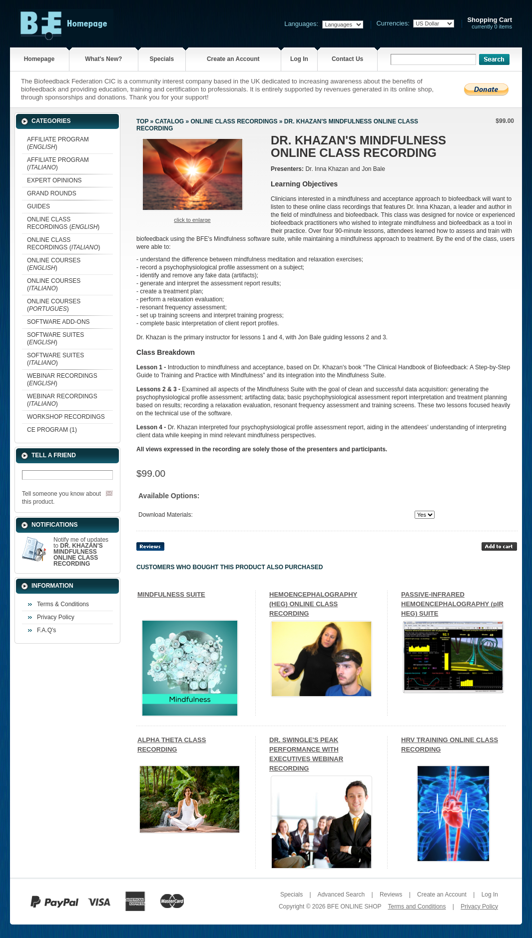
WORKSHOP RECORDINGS (66, 416)
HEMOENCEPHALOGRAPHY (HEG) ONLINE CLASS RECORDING (313, 604)
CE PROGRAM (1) (52, 429)
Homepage (39, 58)
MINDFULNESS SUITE (171, 594)
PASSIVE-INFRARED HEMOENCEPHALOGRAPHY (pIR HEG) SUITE (452, 604)
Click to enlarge (192, 220)
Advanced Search (341, 894)
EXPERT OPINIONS (54, 180)
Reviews (391, 894)
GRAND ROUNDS (51, 193)
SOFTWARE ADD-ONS (58, 321)
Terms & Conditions (63, 604)
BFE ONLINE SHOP (354, 906)
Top (142, 121)
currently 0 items (489, 23)
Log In (299, 58)
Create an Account (233, 58)
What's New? (103, 58)
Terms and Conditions (417, 906)
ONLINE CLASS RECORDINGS (233, 121)
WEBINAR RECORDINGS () (62, 379)
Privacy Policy (55, 617)
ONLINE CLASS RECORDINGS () (63, 223)
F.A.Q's (46, 630)
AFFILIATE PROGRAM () (58, 143)
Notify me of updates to (80, 551)
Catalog (169, 121)
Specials (161, 58)
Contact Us (347, 58)
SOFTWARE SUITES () (55, 338)
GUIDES (38, 206)
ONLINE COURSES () (53, 264)
